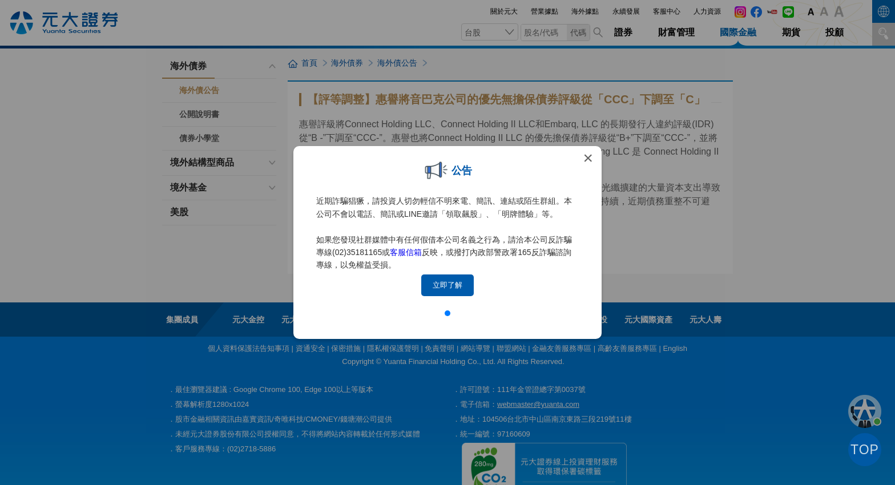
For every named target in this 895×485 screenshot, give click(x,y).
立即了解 (447, 285)
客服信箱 (406, 252)
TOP (864, 449)
